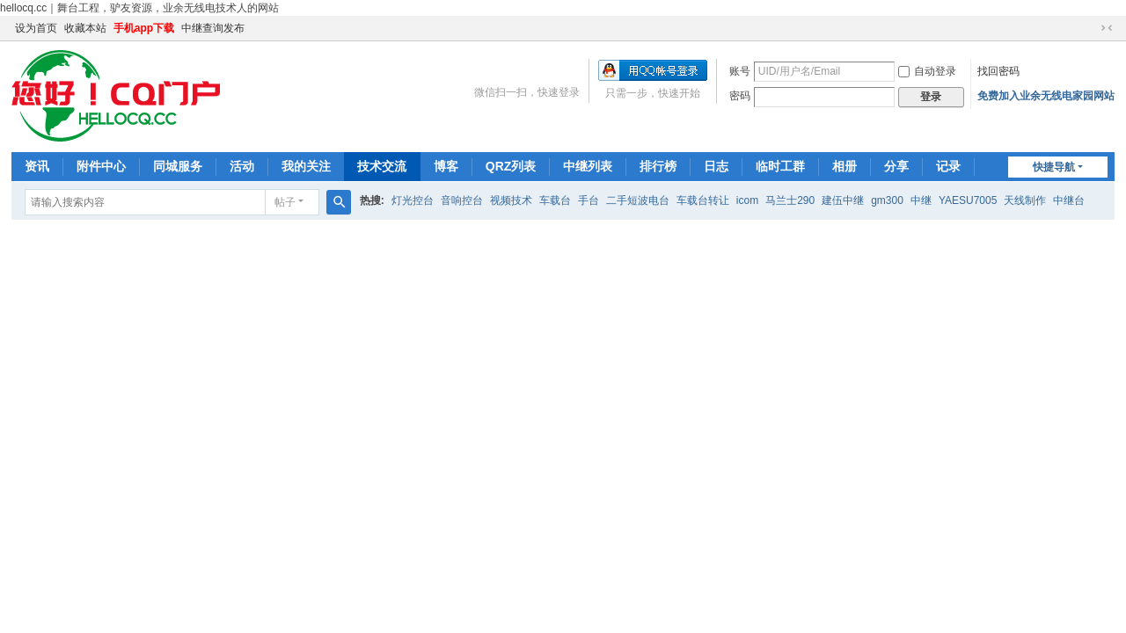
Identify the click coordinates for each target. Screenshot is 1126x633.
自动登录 (927, 71)
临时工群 (780, 166)
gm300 (887, 200)
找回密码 (998, 71)
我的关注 (306, 166)
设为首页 (36, 28)
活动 (242, 166)
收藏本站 (85, 28)
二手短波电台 (637, 200)
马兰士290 (790, 200)
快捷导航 (1054, 167)
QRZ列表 (511, 166)
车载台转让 (702, 200)
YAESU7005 (968, 200)
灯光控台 (412, 200)
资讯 (37, 166)
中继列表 (587, 166)
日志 (716, 166)
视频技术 (511, 200)
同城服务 (177, 166)
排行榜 (658, 166)
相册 (844, 166)
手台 (588, 200)
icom (747, 200)
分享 (896, 166)
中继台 (1069, 200)
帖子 (285, 202)
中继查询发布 (213, 28)
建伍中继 (843, 200)
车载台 (555, 200)
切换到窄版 (1107, 28)
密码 (739, 96)
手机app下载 (143, 28)
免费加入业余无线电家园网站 (1046, 96)
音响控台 (462, 200)
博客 (446, 166)
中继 (921, 200)
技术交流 (381, 166)
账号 (739, 71)
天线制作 (1025, 200)
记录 (948, 166)
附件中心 (101, 166)
